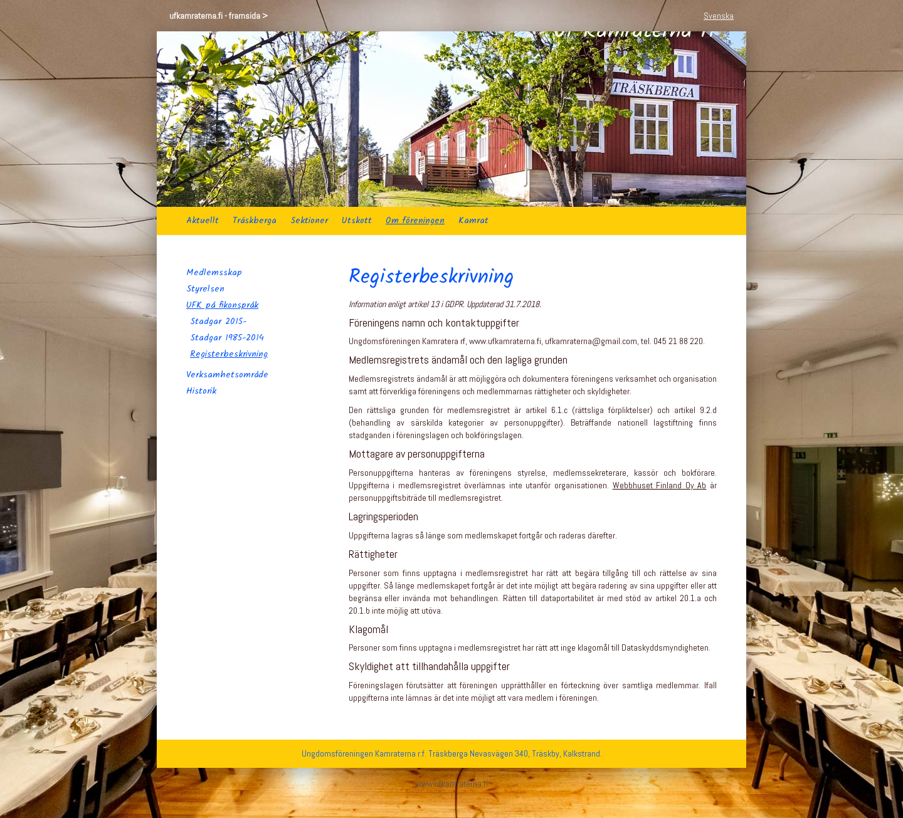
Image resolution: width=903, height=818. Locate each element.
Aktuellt (202, 221)
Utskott (357, 221)
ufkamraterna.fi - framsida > (218, 15)
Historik (201, 391)
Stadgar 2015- (218, 321)
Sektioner (309, 221)
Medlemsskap (214, 273)
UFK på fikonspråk (222, 305)
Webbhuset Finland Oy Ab (660, 485)
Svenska (719, 15)
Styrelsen (205, 289)
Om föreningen (415, 221)
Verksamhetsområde (227, 375)
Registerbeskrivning (229, 354)
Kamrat (473, 221)
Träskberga (255, 221)
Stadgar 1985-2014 (227, 338)
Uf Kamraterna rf (635, 119)
